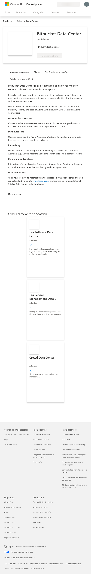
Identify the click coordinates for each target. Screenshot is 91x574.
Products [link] (7, 21)
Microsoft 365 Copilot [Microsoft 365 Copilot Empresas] (12, 527)
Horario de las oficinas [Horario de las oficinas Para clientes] (41, 434)
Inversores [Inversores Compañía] (37, 522)
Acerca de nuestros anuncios (17, 568)
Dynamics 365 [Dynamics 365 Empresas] (9, 517)
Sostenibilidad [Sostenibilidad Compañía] (38, 527)
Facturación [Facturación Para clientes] (37, 462)
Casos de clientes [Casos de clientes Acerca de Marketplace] (10, 444)
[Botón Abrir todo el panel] (7, 12)
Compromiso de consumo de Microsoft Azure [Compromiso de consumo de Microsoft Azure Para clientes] (44, 455)
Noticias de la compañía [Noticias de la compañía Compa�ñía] (42, 512)
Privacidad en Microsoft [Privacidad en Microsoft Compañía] (42, 517)
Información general (20, 72)
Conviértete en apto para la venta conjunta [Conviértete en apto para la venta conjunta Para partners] (72, 463)
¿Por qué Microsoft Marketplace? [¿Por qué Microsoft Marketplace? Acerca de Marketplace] (16, 434)
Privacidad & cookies (38, 563)
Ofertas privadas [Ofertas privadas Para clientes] (39, 449)
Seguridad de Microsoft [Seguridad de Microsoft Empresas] (13, 507)
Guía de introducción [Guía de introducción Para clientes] (41, 439)
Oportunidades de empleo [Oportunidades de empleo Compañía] (43, 502)
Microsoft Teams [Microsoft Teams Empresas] (10, 532)
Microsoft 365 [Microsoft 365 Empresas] (9, 522)
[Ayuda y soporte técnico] (47, 4)
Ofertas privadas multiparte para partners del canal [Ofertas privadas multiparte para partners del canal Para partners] (74, 486)
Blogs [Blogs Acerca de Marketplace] (6, 439)
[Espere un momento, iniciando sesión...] (86, 4)
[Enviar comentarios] (43, 4)
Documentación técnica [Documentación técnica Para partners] (71, 449)
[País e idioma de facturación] (68, 4)
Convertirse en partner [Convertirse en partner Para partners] (70, 434)
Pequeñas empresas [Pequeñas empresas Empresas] (11, 537)
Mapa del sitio (10, 563)
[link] (45, 247)
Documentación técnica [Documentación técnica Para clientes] (42, 444)
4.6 (39, 46)
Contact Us (22, 563)
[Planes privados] (54, 4)
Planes (37, 72)
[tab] (20, 72)
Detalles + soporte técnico (22, 79)
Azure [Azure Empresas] (6, 512)
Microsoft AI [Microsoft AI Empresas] (8, 502)
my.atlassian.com (41, 180)
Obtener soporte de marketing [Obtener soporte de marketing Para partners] (73, 444)
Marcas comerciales (73, 563)
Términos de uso (56, 563)
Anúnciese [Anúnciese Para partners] (66, 439)
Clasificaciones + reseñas (56, 72)
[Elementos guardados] (50, 4)
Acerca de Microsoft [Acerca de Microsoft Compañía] (40, 507)
